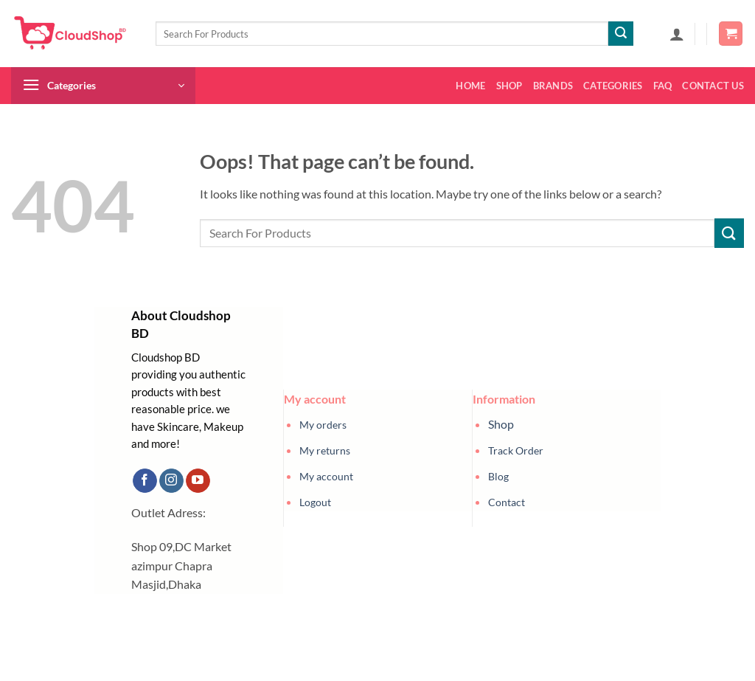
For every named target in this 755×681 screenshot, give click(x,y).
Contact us (713, 85)
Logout (315, 502)
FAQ (662, 85)
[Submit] (620, 33)
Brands (553, 85)
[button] (676, 34)
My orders (323, 424)
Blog (498, 476)
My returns (324, 450)
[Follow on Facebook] (145, 481)
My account (326, 476)
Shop (509, 85)
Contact (506, 502)
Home (470, 85)
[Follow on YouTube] (198, 481)
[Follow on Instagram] (171, 481)
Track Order (515, 450)
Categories (613, 85)
